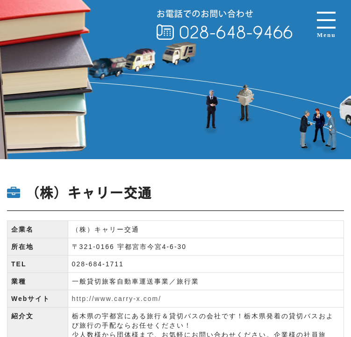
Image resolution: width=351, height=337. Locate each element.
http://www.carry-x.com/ (116, 298)
